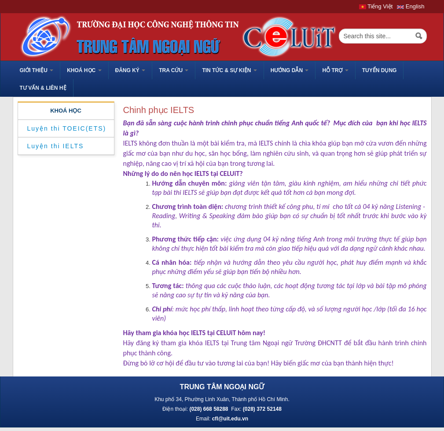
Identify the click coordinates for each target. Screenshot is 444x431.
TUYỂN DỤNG (379, 70)
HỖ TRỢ (335, 70)
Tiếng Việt (376, 6)
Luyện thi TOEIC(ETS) (66, 128)
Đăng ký (130, 70)
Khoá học (84, 70)
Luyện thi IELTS (55, 146)
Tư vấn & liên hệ (43, 88)
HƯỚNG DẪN (290, 70)
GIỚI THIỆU (37, 70)
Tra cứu (173, 70)
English (410, 6)
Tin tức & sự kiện (229, 70)
